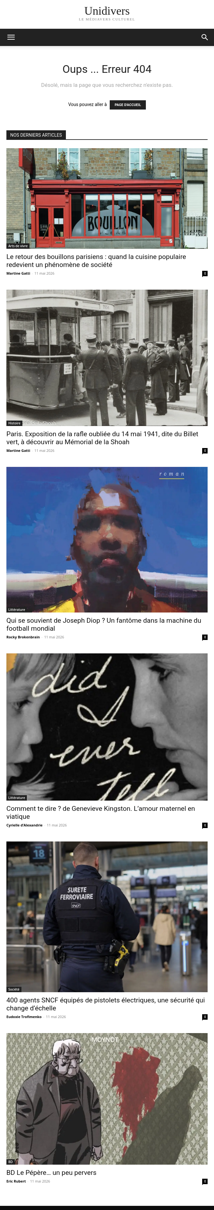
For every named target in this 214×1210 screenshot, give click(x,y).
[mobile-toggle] (11, 37)
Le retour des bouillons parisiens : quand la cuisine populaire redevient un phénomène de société (96, 261)
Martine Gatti (18, 273)
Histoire (14, 423)
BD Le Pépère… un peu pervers (51, 1172)
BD (10, 1162)
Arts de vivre (18, 246)
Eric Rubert (16, 1181)
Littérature (16, 609)
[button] (205, 37)
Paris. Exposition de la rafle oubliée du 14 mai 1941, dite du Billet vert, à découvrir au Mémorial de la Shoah (102, 438)
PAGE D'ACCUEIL (128, 105)
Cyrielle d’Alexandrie (24, 825)
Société (14, 989)
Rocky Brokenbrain (23, 637)
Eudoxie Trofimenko (24, 1016)
